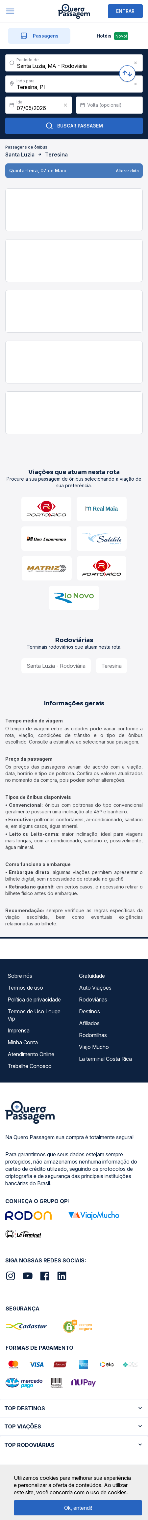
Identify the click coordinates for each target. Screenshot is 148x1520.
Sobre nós (20, 975)
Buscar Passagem (74, 126)
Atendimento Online (31, 1054)
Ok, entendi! (78, 1508)
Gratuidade (92, 975)
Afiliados (89, 1023)
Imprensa (19, 1030)
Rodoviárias (93, 999)
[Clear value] (65, 105)
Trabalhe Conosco (30, 1066)
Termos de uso (25, 987)
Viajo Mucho (94, 1047)
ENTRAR (125, 11)
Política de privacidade (34, 999)
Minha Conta (23, 1042)
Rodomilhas (93, 1035)
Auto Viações (95, 987)
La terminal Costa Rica (105, 1059)
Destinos (89, 1011)
